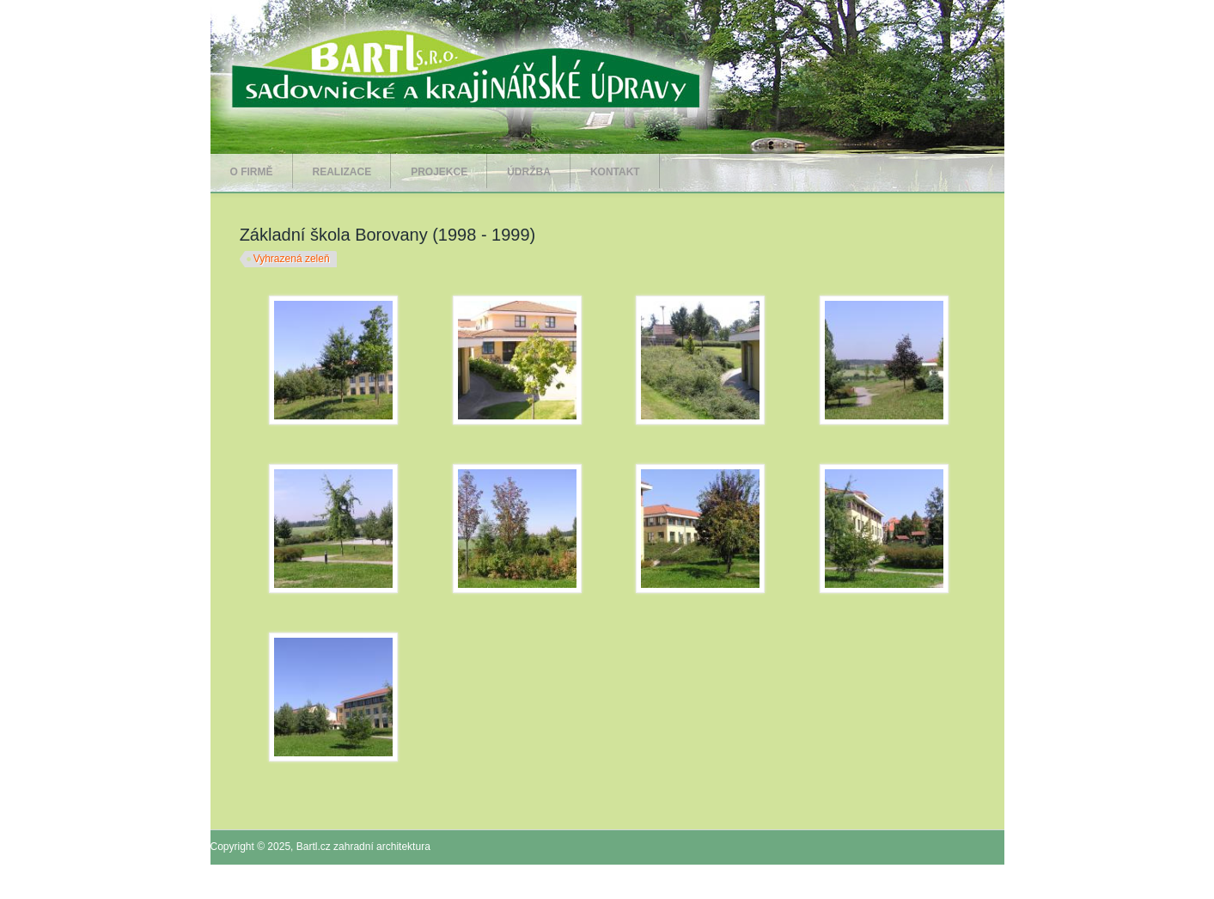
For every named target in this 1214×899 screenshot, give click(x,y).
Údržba (529, 172)
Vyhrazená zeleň (291, 259)
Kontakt (615, 172)
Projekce (439, 172)
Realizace (342, 172)
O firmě (251, 172)
